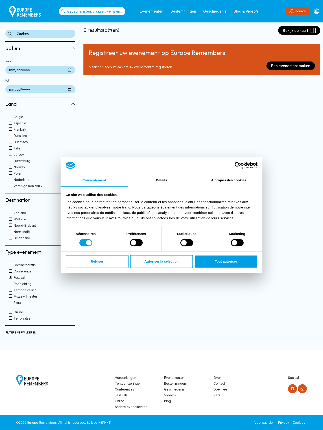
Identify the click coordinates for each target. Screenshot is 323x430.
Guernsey (21, 142)
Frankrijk (20, 129)
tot (7, 80)
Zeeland (20, 213)
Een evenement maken (290, 66)
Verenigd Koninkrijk (28, 186)
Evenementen (151, 11)
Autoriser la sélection (161, 261)
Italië (17, 148)
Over (217, 378)
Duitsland (20, 136)
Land (11, 104)
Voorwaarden (264, 422)
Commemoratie (25, 265)
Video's (170, 395)
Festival (19, 277)
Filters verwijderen (21, 332)
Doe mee (220, 389)
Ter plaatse (22, 318)
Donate (297, 11)
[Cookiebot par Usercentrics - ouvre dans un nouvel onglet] (238, 165)
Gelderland (22, 238)
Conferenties (124, 389)
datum (12, 48)
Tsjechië (20, 123)
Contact (219, 383)
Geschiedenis (214, 11)
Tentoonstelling (25, 290)
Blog (167, 401)
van (8, 61)
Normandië (22, 232)
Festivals (121, 395)
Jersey (19, 154)
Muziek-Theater (25, 296)
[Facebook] (292, 388)
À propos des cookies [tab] (229, 180)
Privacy (283, 422)
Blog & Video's (246, 11)
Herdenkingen (125, 378)
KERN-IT (104, 422)
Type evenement (23, 252)
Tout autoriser (226, 261)
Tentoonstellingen (128, 383)
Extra (17, 303)
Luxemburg (22, 161)
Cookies (299, 422)
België (18, 117)
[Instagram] (302, 388)
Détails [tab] (161, 180)
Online (18, 312)
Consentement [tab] (94, 180)
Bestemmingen (183, 11)
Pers (217, 395)
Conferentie (22, 271)
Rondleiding (22, 284)
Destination (17, 200)
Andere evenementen (131, 407)
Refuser (97, 261)
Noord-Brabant (25, 225)
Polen (18, 173)
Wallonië (20, 219)
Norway (19, 167)
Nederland (21, 180)
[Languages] (316, 11)
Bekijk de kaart (299, 30)
